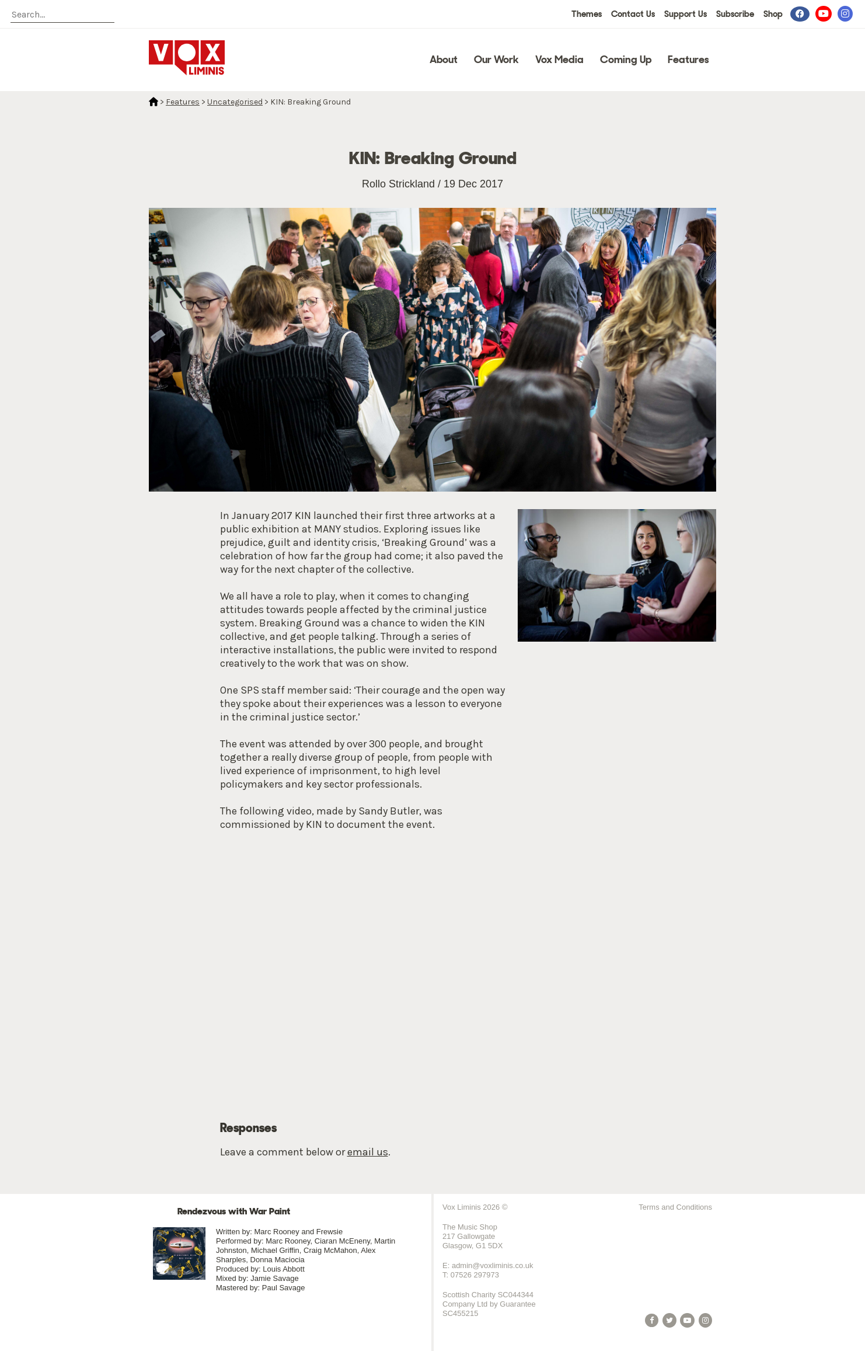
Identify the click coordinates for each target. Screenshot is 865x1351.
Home (153, 101)
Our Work (496, 60)
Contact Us (633, 14)
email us (367, 1151)
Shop (773, 14)
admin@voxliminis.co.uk (492, 1265)
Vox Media (559, 60)
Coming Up (625, 60)
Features (688, 60)
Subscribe (735, 14)
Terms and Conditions (675, 1207)
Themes (586, 14)
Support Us (685, 14)
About (444, 60)
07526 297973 (475, 1274)
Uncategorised (235, 102)
